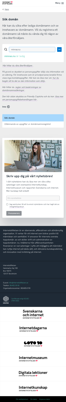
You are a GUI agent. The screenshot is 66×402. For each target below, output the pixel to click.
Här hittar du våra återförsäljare (17, 65)
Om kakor (33, 399)
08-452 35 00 (14, 285)
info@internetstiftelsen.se (18, 283)
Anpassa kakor (44, 399)
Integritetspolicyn (17, 206)
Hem (7, 9)
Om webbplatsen (22, 399)
